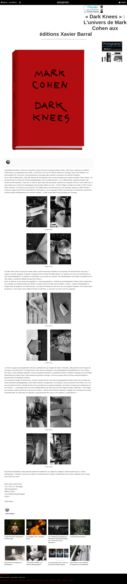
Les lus (13, 2)
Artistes (46, 580)
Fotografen (35, 580)
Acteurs (59, 580)
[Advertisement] (53, 17)
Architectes (52, 580)
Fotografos (22, 580)
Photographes (4, 580)
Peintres (41, 580)
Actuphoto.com (5, 574)
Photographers (13, 580)
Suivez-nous (22, 577)
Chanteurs (65, 580)
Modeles (71, 580)
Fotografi (28, 580)
